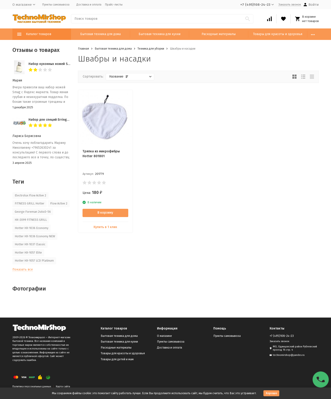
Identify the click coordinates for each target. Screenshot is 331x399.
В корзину (105, 213)
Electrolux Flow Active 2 (30, 195)
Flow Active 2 (58, 203)
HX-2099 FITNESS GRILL (31, 219)
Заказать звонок (289, 4)
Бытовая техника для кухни (159, 34)
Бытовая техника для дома (100, 34)
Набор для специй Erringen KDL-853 (56, 120)
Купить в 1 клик (105, 227)
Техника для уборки (150, 48)
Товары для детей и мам (117, 359)
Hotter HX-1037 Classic (30, 244)
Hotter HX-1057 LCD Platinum (34, 260)
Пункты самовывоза (55, 4)
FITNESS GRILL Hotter (29, 203)
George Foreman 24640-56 (33, 211)
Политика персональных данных (31, 386)
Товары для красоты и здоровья (277, 34)
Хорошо (271, 393)
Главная (83, 48)
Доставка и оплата (88, 4)
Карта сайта (63, 386)
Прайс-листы (114, 4)
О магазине (164, 336)
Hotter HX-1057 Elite (28, 252)
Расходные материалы (219, 34)
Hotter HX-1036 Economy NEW (35, 236)
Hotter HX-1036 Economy (31, 228)
